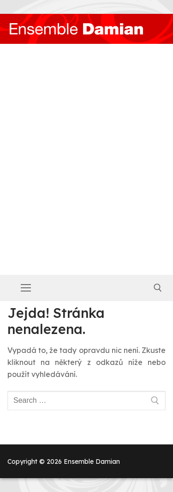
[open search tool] (158, 288)
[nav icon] (26, 288)
